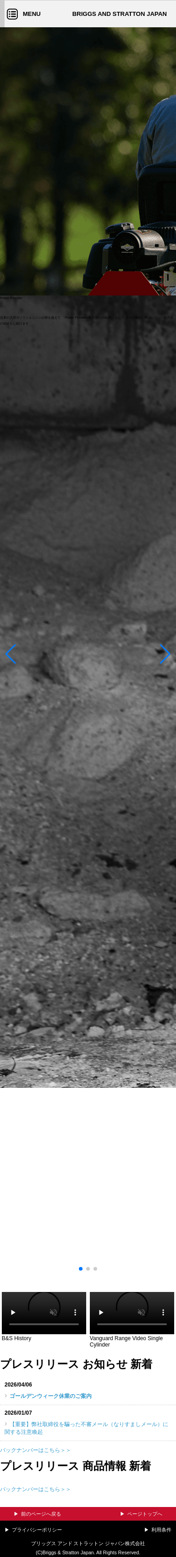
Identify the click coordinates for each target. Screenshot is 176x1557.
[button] (11, 656)
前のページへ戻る (41, 1514)
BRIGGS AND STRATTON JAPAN (119, 13)
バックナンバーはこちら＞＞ (35, 1450)
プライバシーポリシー (37, 1529)
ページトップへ (144, 1514)
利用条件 (161, 1529)
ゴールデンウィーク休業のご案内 (51, 1396)
